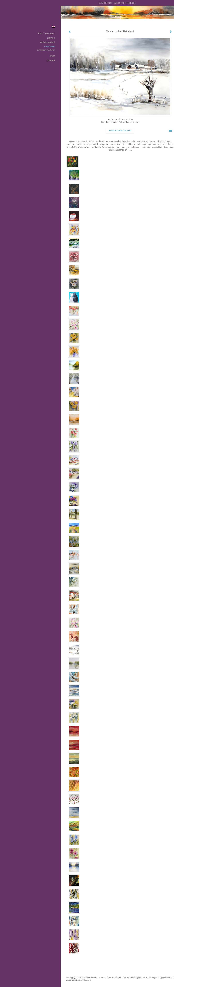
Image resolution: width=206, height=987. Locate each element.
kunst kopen (49, 46)
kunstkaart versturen (46, 50)
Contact (51, 60)
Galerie (51, 38)
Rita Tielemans (105, 3)
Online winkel (47, 42)
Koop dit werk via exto (120, 131)
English (53, 27)
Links (52, 56)
